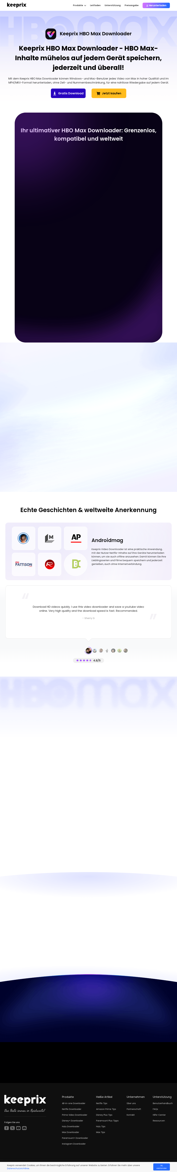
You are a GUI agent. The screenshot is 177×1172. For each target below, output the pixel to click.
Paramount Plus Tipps (107, 1120)
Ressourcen (159, 1120)
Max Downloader (70, 1132)
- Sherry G (88, 618)
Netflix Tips (101, 1103)
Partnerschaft (134, 1109)
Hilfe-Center (159, 1114)
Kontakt (131, 1114)
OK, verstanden (161, 1166)
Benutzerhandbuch (163, 1103)
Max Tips (100, 1132)
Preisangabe (132, 5)
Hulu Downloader (70, 1126)
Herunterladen (156, 5)
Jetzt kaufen (111, 93)
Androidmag (107, 540)
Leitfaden (95, 5)
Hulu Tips (100, 1126)
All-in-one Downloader (73, 1103)
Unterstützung (113, 5)
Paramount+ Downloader (75, 1138)
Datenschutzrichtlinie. (18, 1168)
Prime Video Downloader (74, 1114)
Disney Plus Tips (104, 1114)
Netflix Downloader (71, 1109)
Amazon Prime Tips (106, 1109)
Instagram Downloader (74, 1143)
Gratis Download (71, 93)
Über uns (131, 1103)
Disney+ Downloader (72, 1120)
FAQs (155, 1109)
